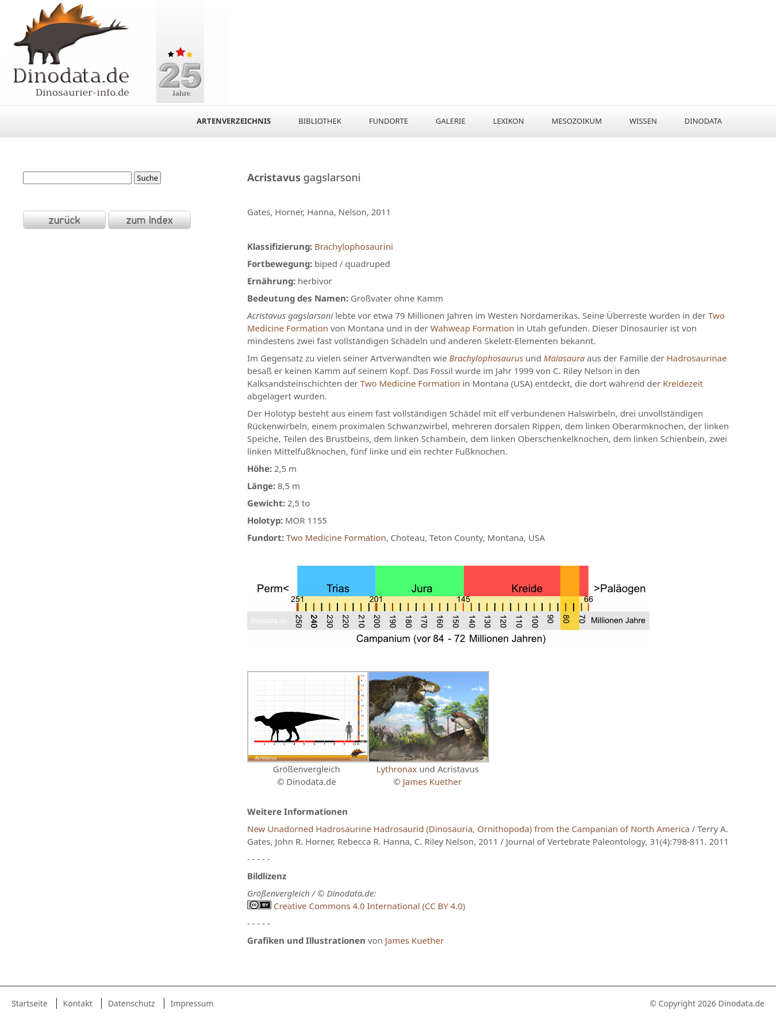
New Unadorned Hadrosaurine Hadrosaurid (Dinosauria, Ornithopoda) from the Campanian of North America (468, 828)
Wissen (643, 121)
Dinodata (703, 121)
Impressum (192, 1003)
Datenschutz (131, 1003)
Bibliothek (319, 121)
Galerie (451, 121)
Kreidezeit (683, 383)
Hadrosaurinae (697, 358)
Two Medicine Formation (410, 383)
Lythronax (397, 769)
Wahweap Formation (472, 328)
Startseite (29, 1003)
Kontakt (78, 1003)
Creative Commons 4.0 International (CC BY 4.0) (356, 906)
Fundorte (388, 121)
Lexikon (508, 121)
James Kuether (432, 781)
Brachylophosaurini (353, 246)
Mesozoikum (577, 121)
